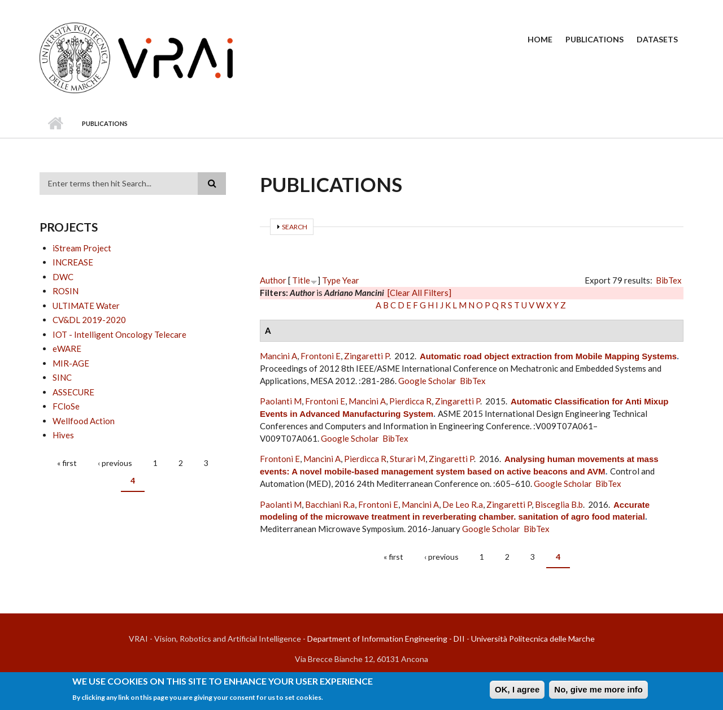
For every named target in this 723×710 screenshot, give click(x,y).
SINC (62, 377)
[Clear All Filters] (419, 293)
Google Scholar (427, 381)
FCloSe (66, 406)
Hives (63, 435)
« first (67, 463)
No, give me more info (598, 692)
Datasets (657, 39)
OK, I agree (517, 692)
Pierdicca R (410, 401)
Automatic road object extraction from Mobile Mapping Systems (548, 356)
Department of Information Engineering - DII (386, 638)
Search (294, 227)
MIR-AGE (71, 363)
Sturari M (407, 459)
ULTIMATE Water (86, 305)
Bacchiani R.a (330, 504)
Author (273, 280)
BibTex (669, 280)
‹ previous (115, 463)
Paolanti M (281, 401)
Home (540, 39)
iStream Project (82, 248)
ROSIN (66, 291)
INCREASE (73, 262)
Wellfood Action (84, 421)
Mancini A (278, 356)
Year (350, 280)
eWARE (67, 348)
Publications (594, 39)
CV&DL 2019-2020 (89, 320)
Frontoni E (320, 356)
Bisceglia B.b (559, 504)
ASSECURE (73, 392)
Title (301, 280)
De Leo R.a (462, 504)
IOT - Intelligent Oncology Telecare (119, 334)
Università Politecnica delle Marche (533, 638)
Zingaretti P (366, 356)
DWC (63, 277)
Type (331, 280)
